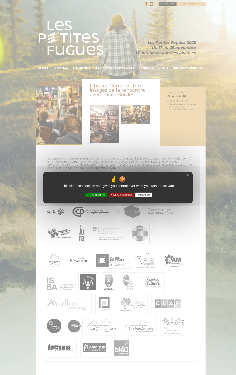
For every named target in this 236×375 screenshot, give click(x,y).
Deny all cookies (121, 195)
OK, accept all (96, 195)
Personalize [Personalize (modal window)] (143, 195)
